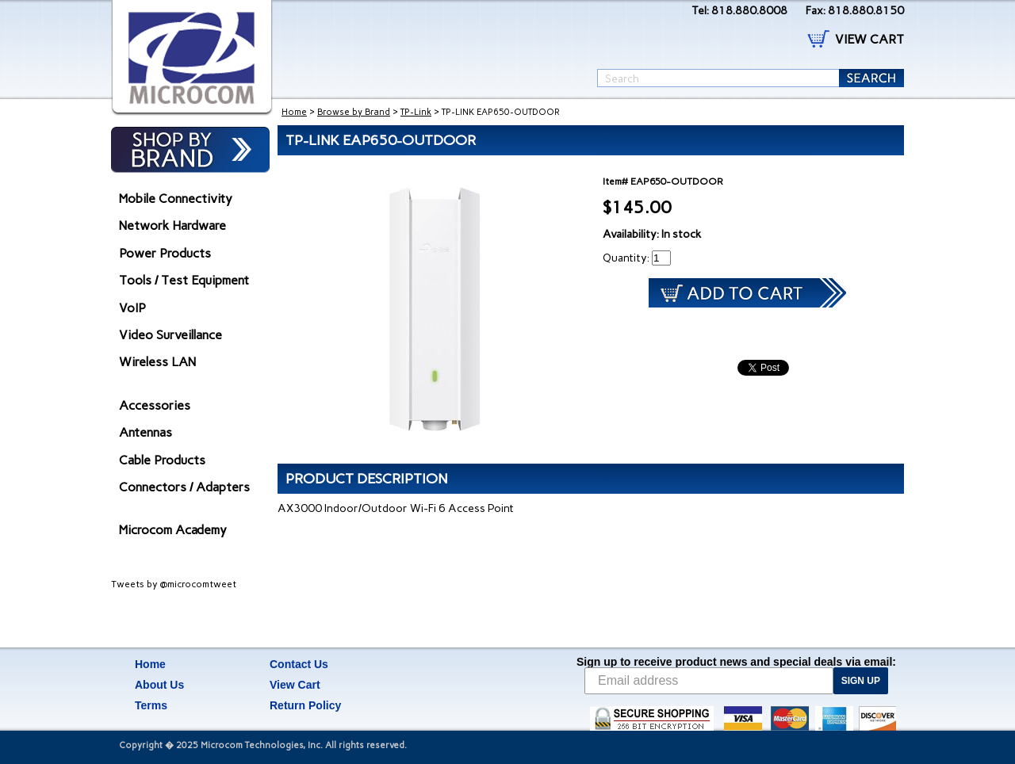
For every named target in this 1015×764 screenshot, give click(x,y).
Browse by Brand (353, 112)
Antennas (145, 432)
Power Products (165, 253)
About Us (159, 684)
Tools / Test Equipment (184, 280)
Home (294, 112)
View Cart (295, 684)
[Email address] (708, 680)
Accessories (154, 405)
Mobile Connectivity (175, 198)
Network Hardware (172, 225)
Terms (151, 705)
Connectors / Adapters (184, 487)
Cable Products (162, 460)
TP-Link (415, 112)
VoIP (132, 307)
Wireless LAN (157, 361)
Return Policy (305, 705)
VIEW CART (869, 39)
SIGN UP (860, 680)
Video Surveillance (170, 334)
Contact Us (299, 664)
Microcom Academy (173, 529)
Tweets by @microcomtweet (173, 584)
